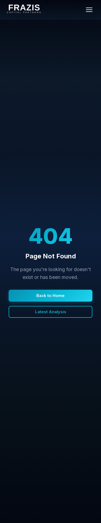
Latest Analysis (50, 311)
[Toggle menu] (89, 9)
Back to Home (50, 295)
